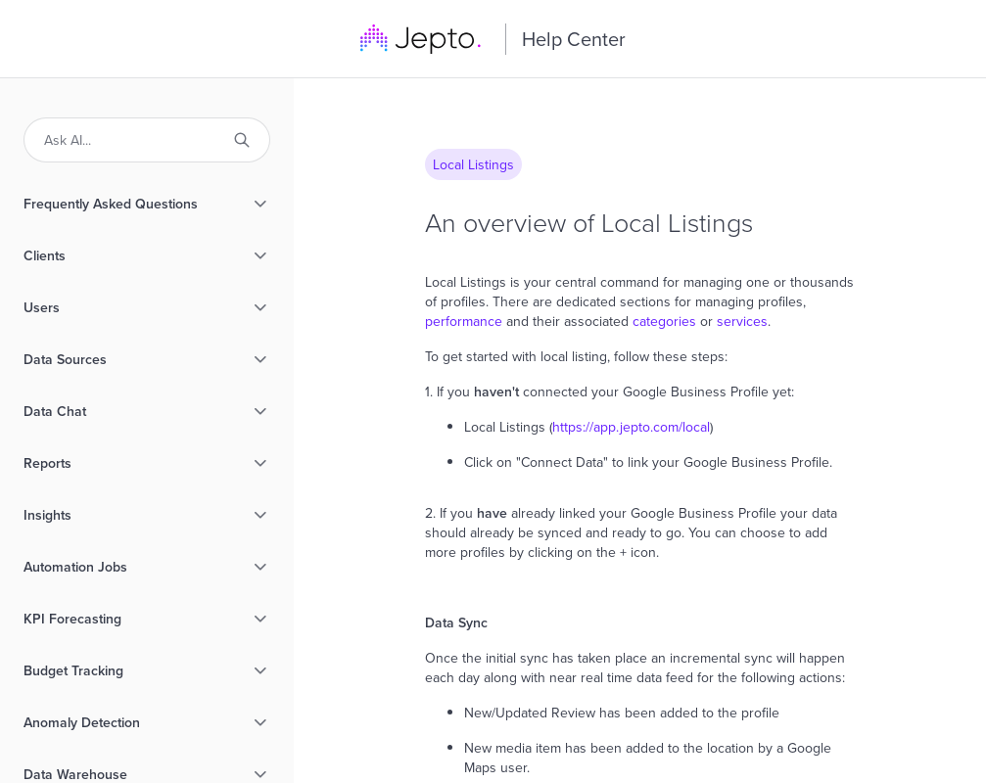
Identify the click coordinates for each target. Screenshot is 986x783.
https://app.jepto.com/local (631, 427)
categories (664, 321)
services (742, 321)
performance (465, 321)
